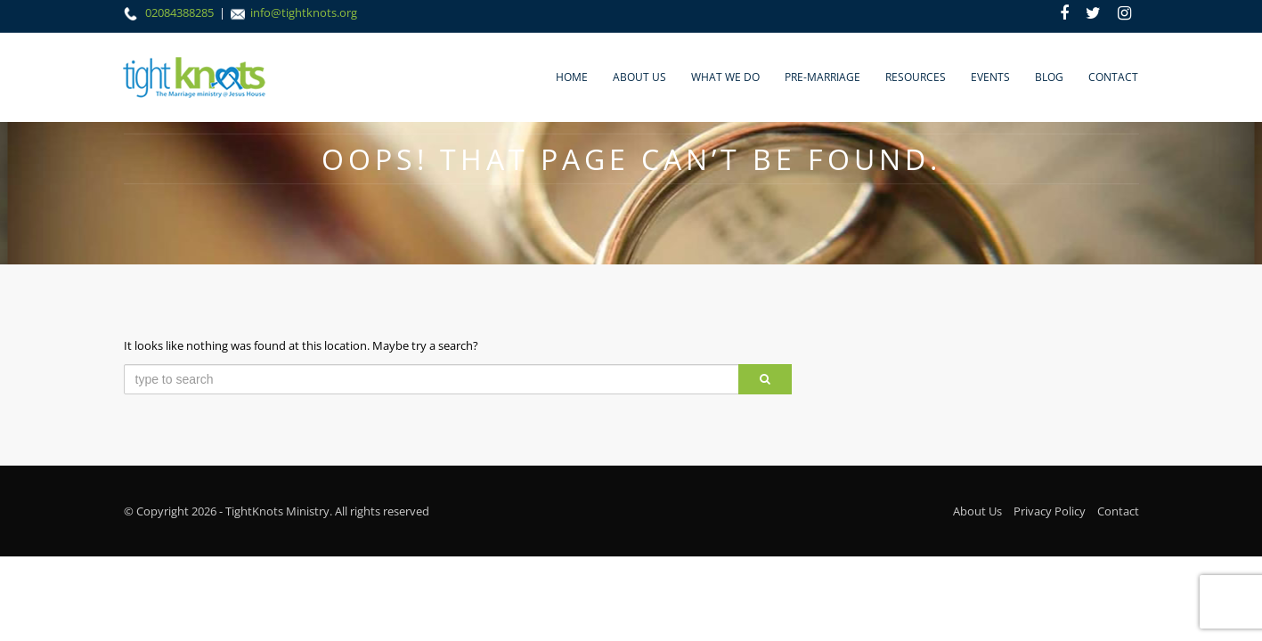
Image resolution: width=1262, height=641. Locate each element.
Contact (1113, 77)
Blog (1049, 77)
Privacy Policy (1050, 511)
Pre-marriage (822, 77)
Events (990, 77)
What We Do (725, 77)
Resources (915, 77)
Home (572, 77)
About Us (639, 77)
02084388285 (180, 12)
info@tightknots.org (303, 12)
